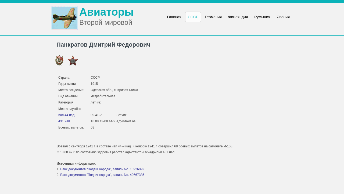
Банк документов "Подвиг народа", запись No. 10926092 (102, 169)
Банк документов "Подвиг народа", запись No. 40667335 (102, 175)
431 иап (64, 121)
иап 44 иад (66, 115)
